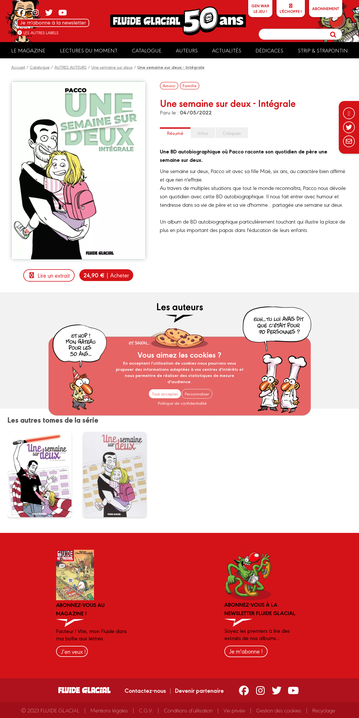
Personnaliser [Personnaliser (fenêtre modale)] (197, 394)
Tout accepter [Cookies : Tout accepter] (165, 394)
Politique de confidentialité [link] (182, 403)
